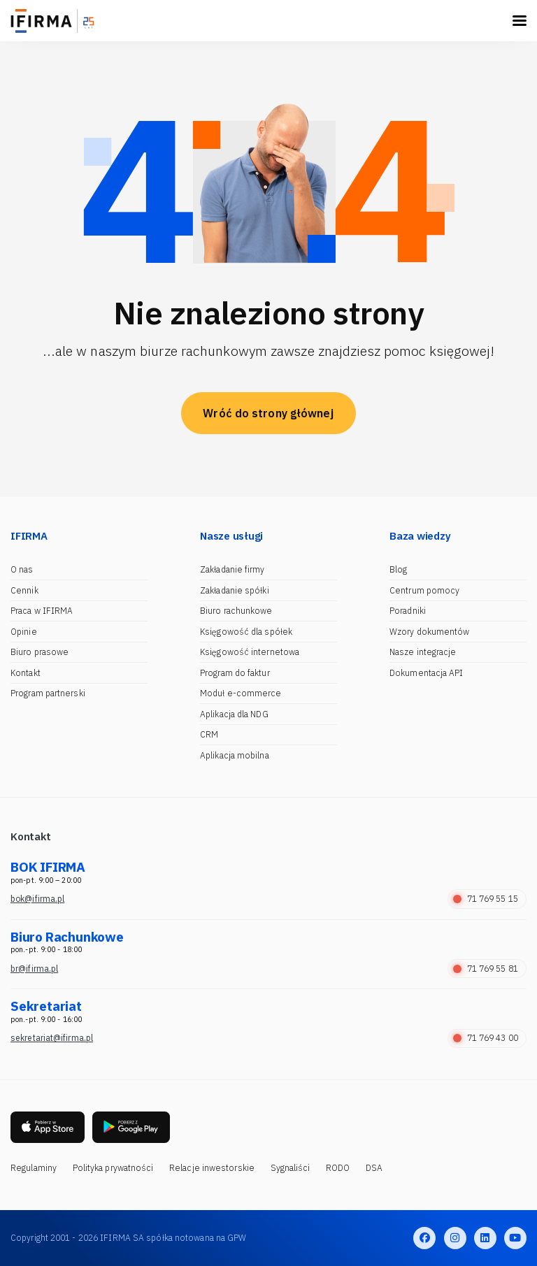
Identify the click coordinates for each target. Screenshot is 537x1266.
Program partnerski (47, 693)
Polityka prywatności (113, 1168)
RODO (338, 1168)
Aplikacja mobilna (234, 755)
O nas (22, 569)
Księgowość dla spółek (246, 631)
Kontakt (25, 673)
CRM (209, 734)
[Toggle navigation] (520, 21)
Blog (398, 569)
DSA (374, 1168)
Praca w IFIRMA (41, 610)
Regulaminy (33, 1168)
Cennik (24, 590)
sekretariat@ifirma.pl (51, 1038)
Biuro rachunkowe (236, 610)
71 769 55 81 (485, 968)
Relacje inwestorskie (212, 1168)
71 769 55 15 (485, 898)
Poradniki (407, 610)
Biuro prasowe (39, 652)
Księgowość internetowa (249, 652)
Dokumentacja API (426, 673)
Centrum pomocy (424, 590)
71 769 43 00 (485, 1038)
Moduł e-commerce (241, 693)
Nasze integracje (423, 652)
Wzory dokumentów (429, 631)
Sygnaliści (290, 1168)
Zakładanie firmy (232, 569)
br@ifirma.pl (34, 968)
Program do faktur (235, 673)
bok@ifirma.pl (37, 898)
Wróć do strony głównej (268, 413)
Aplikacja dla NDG (234, 714)
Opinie (23, 631)
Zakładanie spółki (234, 590)
